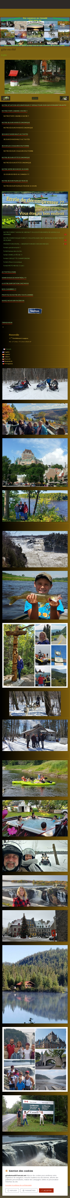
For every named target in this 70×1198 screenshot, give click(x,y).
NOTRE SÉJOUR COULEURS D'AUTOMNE (18, 151)
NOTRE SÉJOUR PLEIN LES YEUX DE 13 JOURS (20, 186)
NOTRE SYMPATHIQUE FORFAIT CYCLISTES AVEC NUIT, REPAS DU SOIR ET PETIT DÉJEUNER (35, 239)
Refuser (12, 1190)
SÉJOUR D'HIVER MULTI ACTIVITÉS (17, 139)
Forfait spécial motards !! (12, 247)
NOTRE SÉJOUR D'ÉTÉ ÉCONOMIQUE (17, 163)
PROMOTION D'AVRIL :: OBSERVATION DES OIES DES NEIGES (35, 244)
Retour (35, 98)
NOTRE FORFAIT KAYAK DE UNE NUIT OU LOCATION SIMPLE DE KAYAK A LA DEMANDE (35, 233)
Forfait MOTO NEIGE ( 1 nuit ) (13, 266)
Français (7, 349)
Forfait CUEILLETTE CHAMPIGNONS (16, 258)
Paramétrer (29, 1190)
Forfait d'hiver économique (12, 262)
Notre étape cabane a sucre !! (16, 116)
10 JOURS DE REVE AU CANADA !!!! (16, 174)
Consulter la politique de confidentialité (18, 1185)
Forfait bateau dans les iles (12, 251)
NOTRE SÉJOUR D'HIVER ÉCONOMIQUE (18, 128)
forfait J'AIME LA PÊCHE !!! (12, 255)
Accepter (46, 1190)
